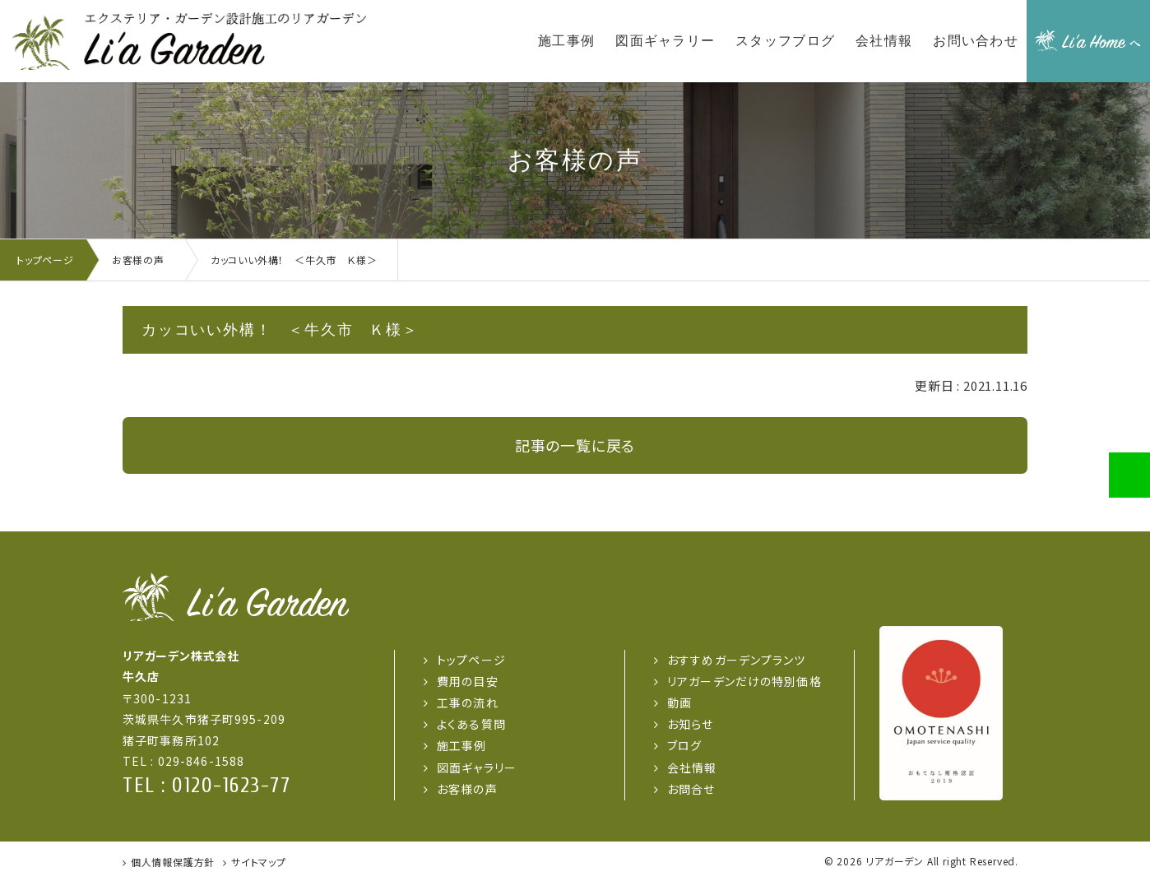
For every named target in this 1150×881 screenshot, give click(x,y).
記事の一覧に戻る (575, 445)
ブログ (684, 745)
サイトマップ (258, 862)
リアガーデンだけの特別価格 (744, 681)
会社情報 (691, 767)
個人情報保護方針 (173, 862)
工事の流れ (467, 702)
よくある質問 (471, 724)
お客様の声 (467, 789)
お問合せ (691, 789)
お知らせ (690, 724)
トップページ (471, 659)
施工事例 (461, 745)
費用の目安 (467, 681)
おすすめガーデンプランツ (736, 659)
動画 (679, 702)
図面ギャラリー (477, 767)
